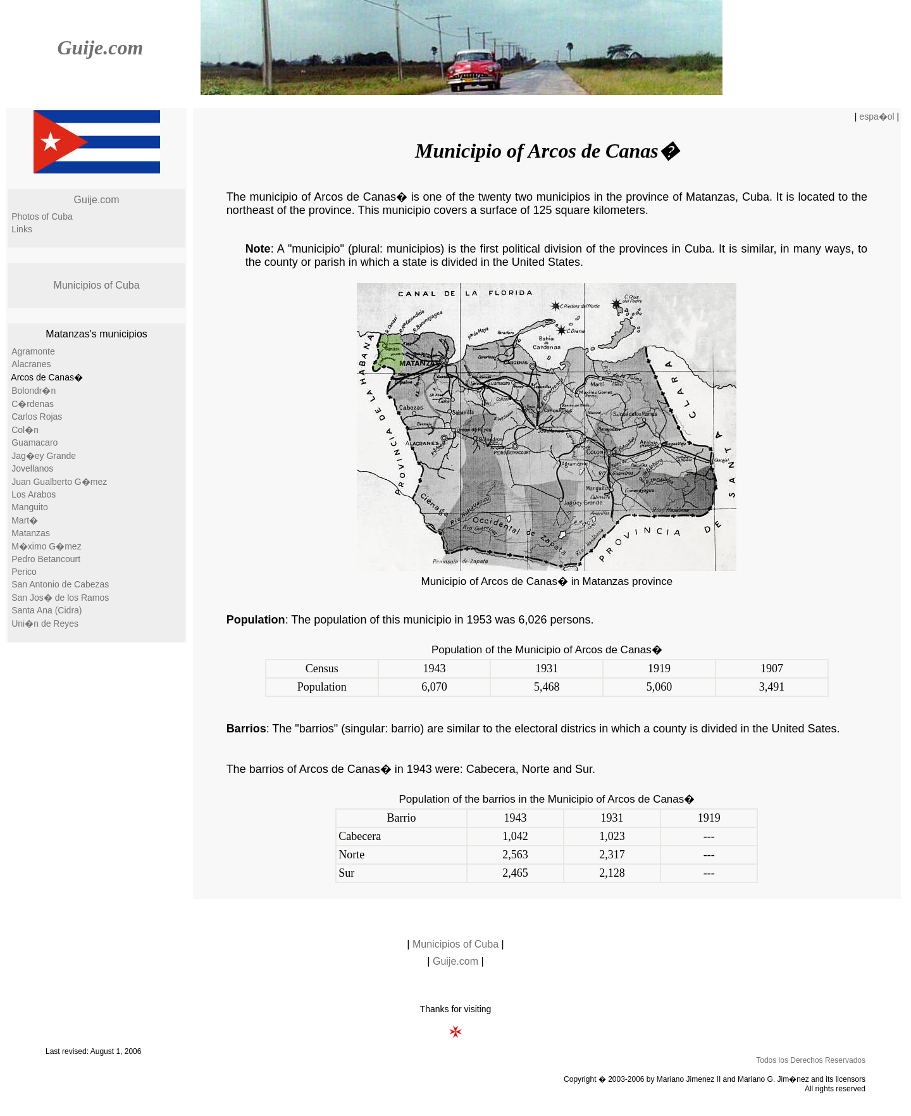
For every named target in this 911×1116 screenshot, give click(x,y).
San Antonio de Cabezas (60, 584)
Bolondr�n (33, 391)
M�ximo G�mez (46, 546)
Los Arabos (33, 494)
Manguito (29, 507)
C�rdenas (32, 404)
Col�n (25, 430)
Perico (24, 572)
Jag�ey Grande (43, 456)
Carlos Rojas (36, 416)
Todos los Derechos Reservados (810, 1060)
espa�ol (876, 116)
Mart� (24, 520)
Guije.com (100, 47)
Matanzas (30, 533)
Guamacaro (34, 442)
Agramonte (32, 351)
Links (21, 229)
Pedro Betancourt (45, 559)
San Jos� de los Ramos (60, 597)
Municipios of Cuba (97, 285)
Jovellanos (32, 468)
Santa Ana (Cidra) (46, 610)
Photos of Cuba (42, 216)
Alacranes (31, 364)
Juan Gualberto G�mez (59, 482)
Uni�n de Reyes (44, 623)
